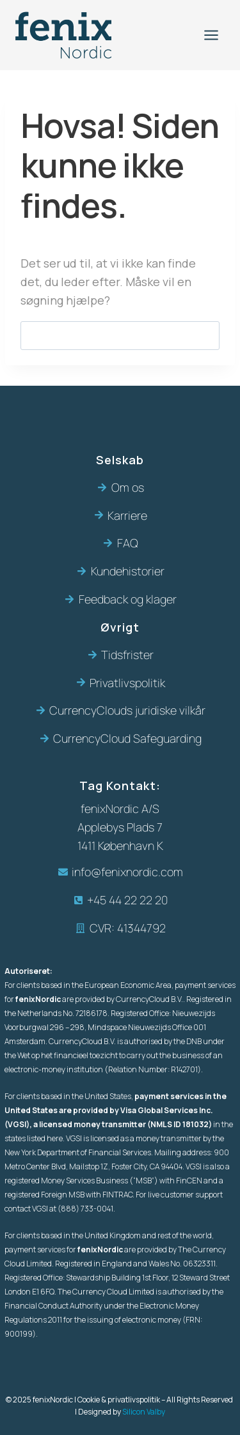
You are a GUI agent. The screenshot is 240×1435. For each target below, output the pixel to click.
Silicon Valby (143, 1411)
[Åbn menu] (211, 35)
